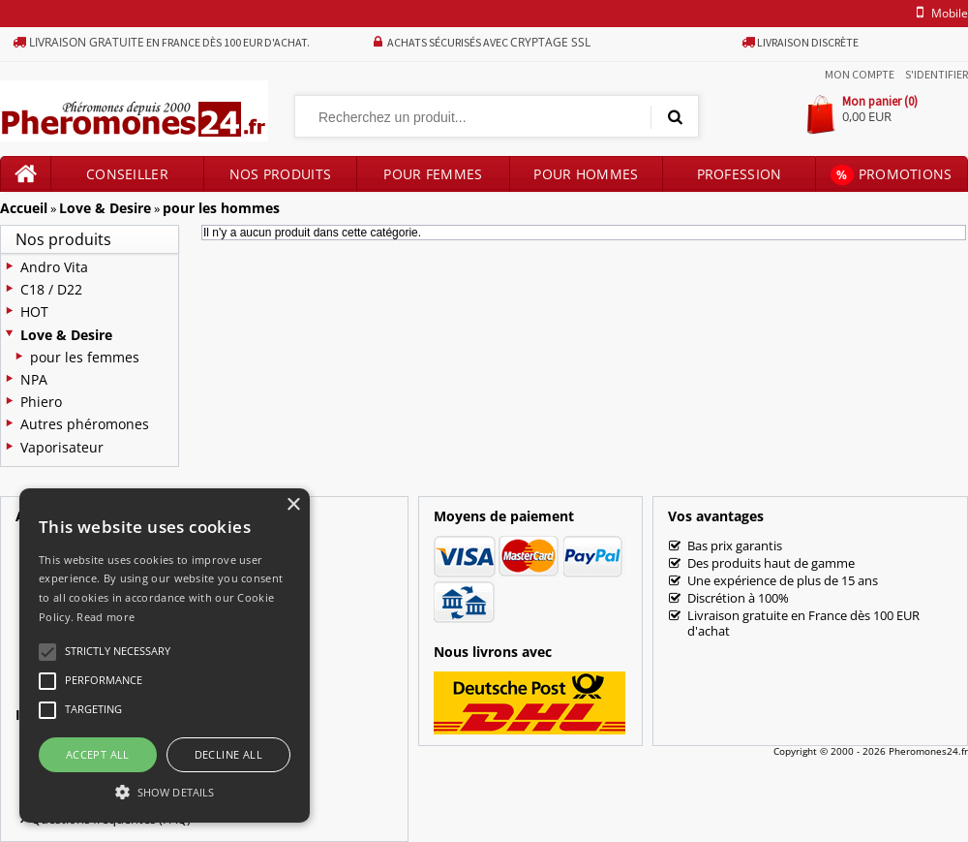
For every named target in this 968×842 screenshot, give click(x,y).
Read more (105, 616)
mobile (939, 13)
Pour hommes (585, 174)
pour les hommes (221, 208)
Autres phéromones (84, 424)
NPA (33, 379)
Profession (739, 174)
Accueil (23, 208)
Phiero (41, 401)
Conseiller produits (127, 178)
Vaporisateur (62, 447)
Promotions (891, 175)
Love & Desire (105, 208)
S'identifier (936, 74)
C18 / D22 (51, 289)
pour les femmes (84, 357)
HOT (34, 311)
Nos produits (280, 174)
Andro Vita (54, 267)
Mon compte (859, 74)
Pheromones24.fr (928, 751)
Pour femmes (432, 174)
